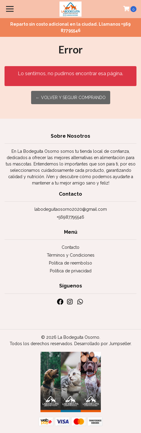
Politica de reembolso (70, 263)
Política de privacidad (70, 270)
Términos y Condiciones (71, 255)
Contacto (70, 247)
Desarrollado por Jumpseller (102, 343)
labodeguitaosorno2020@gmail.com (70, 209)
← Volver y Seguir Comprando (71, 97)
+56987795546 (70, 217)
